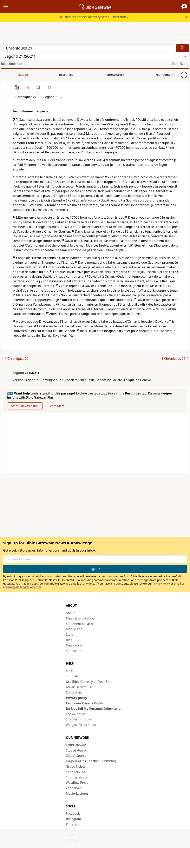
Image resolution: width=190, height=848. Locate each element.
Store (70, 635)
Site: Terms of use (79, 719)
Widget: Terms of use (81, 725)
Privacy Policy (161, 584)
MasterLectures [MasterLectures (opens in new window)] (77, 794)
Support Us (74, 651)
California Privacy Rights (85, 703)
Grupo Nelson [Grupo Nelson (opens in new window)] (76, 767)
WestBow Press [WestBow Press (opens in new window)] (77, 783)
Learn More (58, 406)
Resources (29, 74)
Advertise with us (78, 687)
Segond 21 (20, 373)
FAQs (69, 671)
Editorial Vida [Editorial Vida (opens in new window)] (75, 772)
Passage (9, 74)
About (70, 613)
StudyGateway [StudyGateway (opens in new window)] (76, 750)
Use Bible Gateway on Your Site (88, 682)
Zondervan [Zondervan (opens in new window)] (74, 788)
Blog (69, 640)
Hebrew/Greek (52, 74)
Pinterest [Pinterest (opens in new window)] (72, 824)
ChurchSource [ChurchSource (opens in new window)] (76, 756)
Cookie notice (76, 714)
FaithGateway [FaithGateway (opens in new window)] (76, 745)
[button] (184, 6)
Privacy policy (76, 698)
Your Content (77, 74)
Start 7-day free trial (25, 406)
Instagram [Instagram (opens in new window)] (73, 819)
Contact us (74, 692)
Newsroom (74, 645)
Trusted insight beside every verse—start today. (94, 17)
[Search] (182, 48)
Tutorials (72, 676)
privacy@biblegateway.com (23, 587)
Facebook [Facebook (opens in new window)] (73, 814)
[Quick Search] (88, 48)
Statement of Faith (79, 624)
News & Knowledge (80, 618)
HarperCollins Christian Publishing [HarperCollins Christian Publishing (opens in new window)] (91, 761)
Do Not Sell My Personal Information (94, 709)
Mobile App (74, 629)
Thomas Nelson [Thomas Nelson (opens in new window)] (77, 777)
